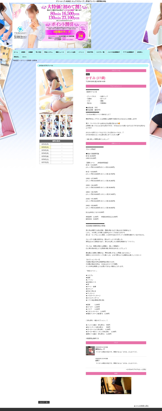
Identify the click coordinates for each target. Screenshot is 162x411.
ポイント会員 (71, 52)
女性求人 (140, 52)
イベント (81, 52)
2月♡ (97, 360)
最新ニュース (60, 52)
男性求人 (16, 57)
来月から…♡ (100, 349)
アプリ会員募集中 (128, 52)
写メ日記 (38, 52)
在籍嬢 (30, 52)
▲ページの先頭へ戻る (141, 406)
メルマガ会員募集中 (114, 52)
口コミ (24, 57)
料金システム (48, 52)
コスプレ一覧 (100, 52)
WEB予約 (90, 52)
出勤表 (23, 52)
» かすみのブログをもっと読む (136, 369)
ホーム (16, 52)
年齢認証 (16, 60)
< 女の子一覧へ (44, 402)
